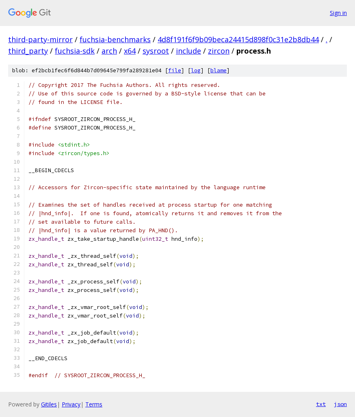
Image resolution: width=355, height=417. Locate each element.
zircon (218, 51)
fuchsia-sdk (75, 51)
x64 (130, 51)
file (174, 70)
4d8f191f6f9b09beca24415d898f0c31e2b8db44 (238, 39)
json (340, 404)
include (188, 51)
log (196, 70)
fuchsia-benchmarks (115, 39)
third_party (28, 51)
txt (321, 404)
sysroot (156, 51)
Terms (93, 404)
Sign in (338, 13)
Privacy (71, 404)
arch (109, 51)
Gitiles (49, 404)
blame (218, 70)
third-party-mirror (40, 39)
